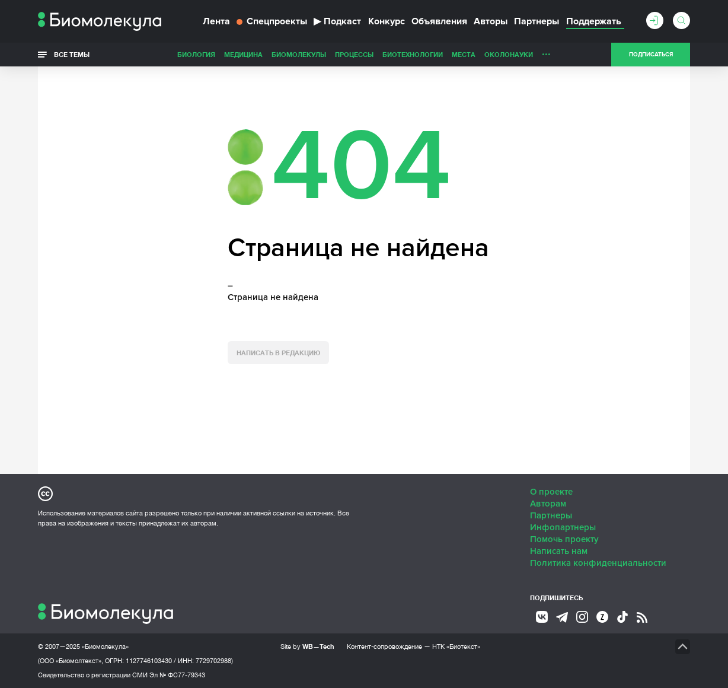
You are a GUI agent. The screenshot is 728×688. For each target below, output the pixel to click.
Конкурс (386, 21)
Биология (196, 54)
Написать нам (558, 551)
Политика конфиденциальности (598, 563)
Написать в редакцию (278, 352)
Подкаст (337, 21)
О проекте (551, 491)
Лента (216, 21)
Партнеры (536, 21)
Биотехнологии (412, 54)
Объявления (439, 21)
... (546, 51)
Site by (307, 646)
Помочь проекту (564, 539)
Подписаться (651, 54)
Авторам (548, 503)
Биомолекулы (299, 54)
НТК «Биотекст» (456, 646)
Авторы (490, 21)
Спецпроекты (272, 21)
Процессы (354, 54)
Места (463, 54)
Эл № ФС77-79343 (177, 675)
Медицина (243, 54)
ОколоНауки (508, 54)
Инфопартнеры (563, 527)
